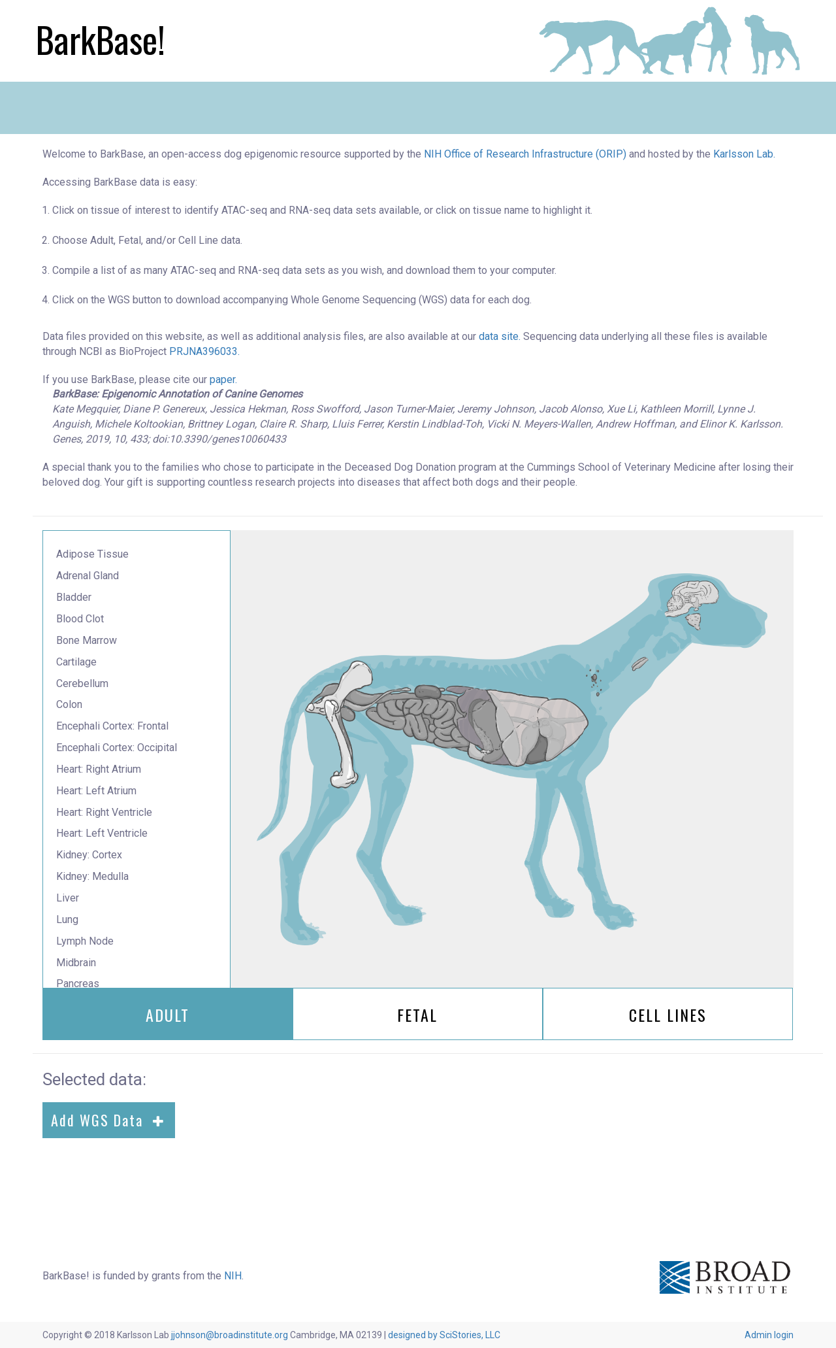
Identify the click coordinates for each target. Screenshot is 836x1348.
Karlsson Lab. (744, 154)
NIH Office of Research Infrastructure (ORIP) (525, 154)
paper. (223, 379)
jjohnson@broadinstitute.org (229, 1335)
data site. (500, 336)
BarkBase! (100, 39)
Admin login (769, 1335)
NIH (233, 1276)
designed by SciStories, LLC (444, 1335)
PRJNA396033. (204, 351)
